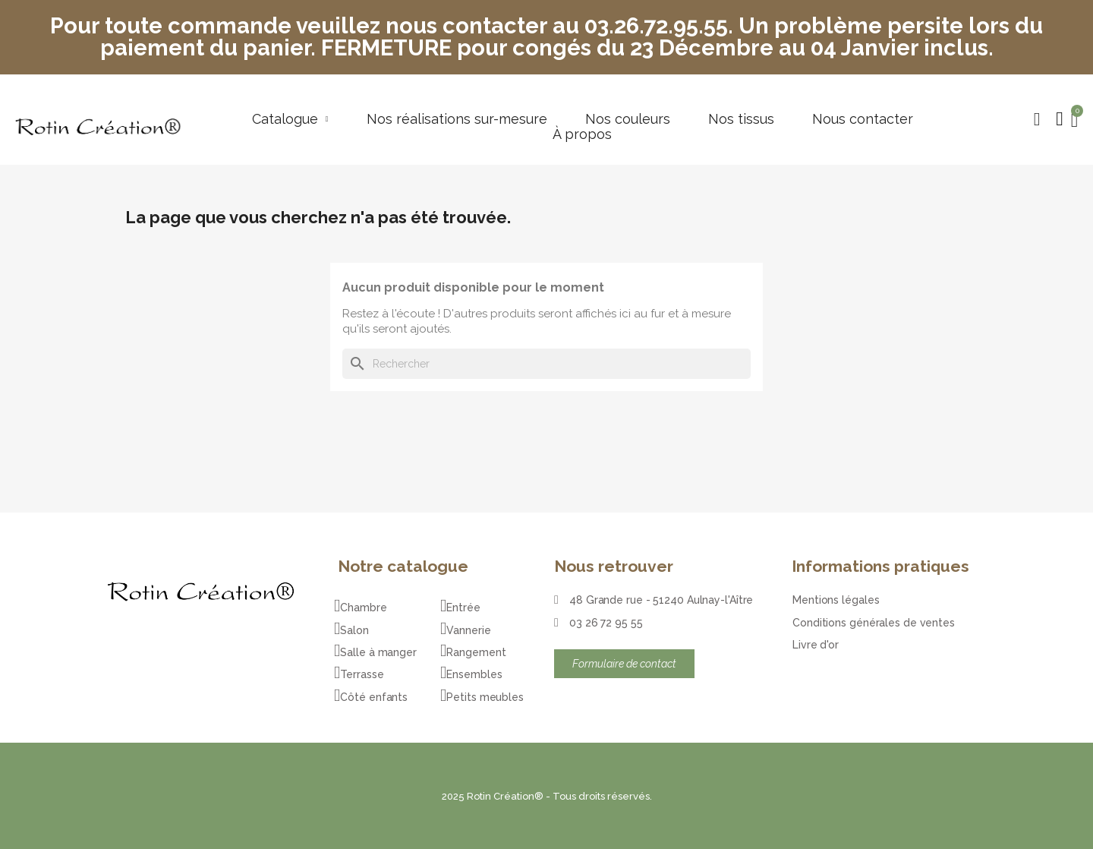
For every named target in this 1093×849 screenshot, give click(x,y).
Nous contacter (862, 119)
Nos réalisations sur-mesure (457, 119)
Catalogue (290, 119)
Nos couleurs (627, 119)
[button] (1037, 119)
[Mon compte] (1059, 119)
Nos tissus (741, 119)
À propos (582, 134)
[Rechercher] (546, 364)
